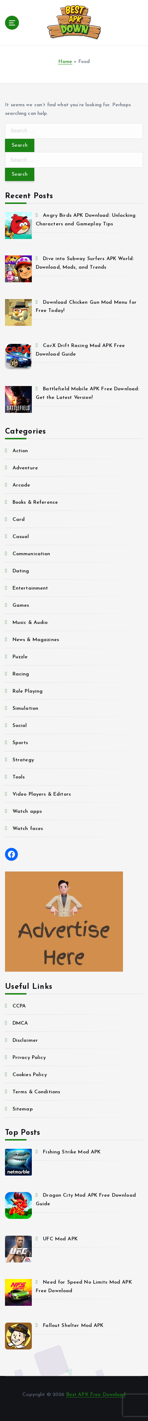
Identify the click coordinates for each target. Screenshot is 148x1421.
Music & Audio (30, 622)
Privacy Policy (29, 1057)
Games (21, 605)
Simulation (25, 708)
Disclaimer (25, 1040)
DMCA (20, 1023)
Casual (21, 536)
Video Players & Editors (42, 794)
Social (20, 725)
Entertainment (30, 588)
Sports (20, 743)
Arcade (21, 485)
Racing (21, 674)
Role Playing (28, 691)
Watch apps (27, 811)
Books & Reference (35, 502)
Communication (31, 554)
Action (20, 451)
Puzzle (20, 657)
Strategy (23, 760)
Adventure (25, 468)
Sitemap (23, 1109)
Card (19, 519)
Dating (21, 571)
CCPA (19, 1006)
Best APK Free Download (95, 1394)
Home (65, 61)
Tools (19, 777)
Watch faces (28, 828)
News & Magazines (36, 640)
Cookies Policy (30, 1075)
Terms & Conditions (36, 1092)
